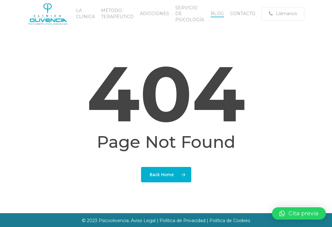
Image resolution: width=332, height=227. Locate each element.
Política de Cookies (229, 220)
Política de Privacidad (182, 220)
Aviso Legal (144, 220)
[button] (299, 213)
